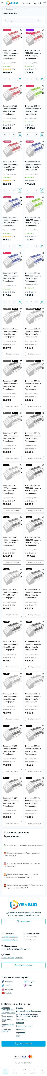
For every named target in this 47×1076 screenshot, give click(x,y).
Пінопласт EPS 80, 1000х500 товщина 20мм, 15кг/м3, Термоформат (33, 277)
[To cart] (20, 79)
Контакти (20, 1023)
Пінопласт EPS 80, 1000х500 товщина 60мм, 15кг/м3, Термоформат (33, 646)
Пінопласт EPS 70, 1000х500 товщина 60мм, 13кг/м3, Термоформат (33, 594)
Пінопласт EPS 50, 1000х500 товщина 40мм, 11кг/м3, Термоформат (10, 437)
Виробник (9, 9)
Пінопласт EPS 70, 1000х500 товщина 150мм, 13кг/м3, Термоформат (10, 541)
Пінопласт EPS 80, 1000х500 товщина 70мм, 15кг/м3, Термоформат (10, 750)
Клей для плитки (8, 1013)
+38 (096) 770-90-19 (10, 937)
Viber (28, 985)
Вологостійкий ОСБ (8, 1025)
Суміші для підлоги (6, 1030)
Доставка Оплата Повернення (28, 1011)
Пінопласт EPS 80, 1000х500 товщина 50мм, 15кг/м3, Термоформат (10, 221)
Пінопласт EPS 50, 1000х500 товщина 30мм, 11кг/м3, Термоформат (33, 385)
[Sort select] (19, 21)
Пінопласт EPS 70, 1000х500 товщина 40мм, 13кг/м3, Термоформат (10, 385)
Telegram (29, 981)
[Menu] (3, 3)
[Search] (39, 3)
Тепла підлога (7, 1016)
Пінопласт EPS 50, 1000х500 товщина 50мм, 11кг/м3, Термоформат (33, 333)
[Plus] (14, 79)
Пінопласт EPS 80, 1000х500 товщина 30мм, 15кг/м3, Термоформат (10, 277)
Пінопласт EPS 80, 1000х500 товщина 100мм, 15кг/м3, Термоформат (33, 166)
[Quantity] (9, 78)
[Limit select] (39, 21)
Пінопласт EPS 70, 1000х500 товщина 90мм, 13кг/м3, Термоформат (10, 802)
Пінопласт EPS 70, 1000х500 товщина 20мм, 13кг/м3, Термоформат (10, 166)
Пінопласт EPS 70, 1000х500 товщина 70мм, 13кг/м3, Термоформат (33, 437)
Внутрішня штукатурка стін (8, 1008)
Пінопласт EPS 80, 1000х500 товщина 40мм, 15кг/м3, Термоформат (33, 750)
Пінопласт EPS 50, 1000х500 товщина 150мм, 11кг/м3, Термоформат (33, 221)
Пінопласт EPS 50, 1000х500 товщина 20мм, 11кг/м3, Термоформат (10, 333)
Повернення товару (24, 1026)
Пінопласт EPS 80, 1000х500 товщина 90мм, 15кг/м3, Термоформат (10, 646)
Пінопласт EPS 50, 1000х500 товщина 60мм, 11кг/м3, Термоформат (10, 489)
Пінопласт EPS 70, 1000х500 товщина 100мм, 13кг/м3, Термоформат (10, 54)
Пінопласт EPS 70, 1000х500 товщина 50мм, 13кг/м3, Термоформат (33, 54)
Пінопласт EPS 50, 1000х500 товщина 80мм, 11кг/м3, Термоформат (33, 698)
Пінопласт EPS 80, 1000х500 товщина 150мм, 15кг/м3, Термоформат (33, 541)
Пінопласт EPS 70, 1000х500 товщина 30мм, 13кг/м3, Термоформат (10, 110)
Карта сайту (21, 1029)
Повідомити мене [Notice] (12, 354)
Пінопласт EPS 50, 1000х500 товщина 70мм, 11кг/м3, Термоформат (10, 594)
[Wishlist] (21, 33)
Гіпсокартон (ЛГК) (6, 1020)
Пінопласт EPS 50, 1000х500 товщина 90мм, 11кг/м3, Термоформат (10, 698)
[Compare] (21, 37)
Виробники (20, 1032)
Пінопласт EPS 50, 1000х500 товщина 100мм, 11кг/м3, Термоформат (33, 110)
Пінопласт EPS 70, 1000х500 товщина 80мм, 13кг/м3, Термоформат (33, 802)
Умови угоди (21, 1019)
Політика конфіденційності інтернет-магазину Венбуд (27, 1015)
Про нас (19, 1008)
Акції (18, 1036)
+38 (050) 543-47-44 (10, 940)
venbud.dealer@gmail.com (12, 958)
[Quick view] (21, 30)
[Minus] (5, 79)
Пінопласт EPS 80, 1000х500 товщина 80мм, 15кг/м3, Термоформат (33, 489)
